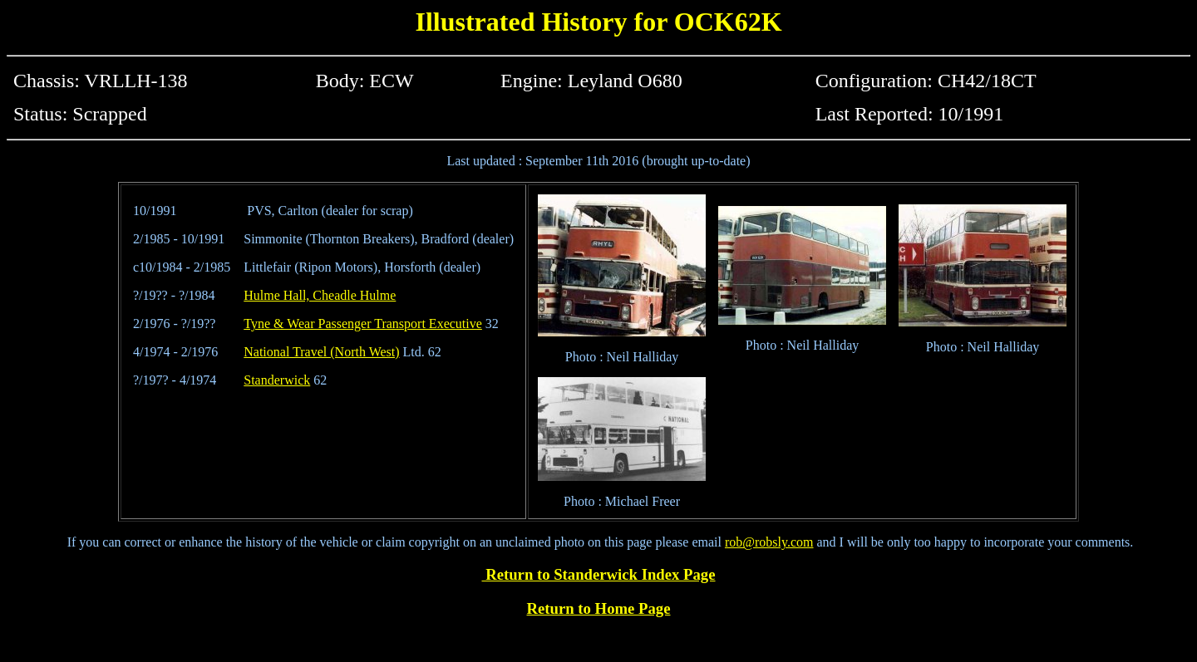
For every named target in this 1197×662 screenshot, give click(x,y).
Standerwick (277, 380)
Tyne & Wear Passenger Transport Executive (363, 323)
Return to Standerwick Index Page (598, 574)
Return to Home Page (599, 608)
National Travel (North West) (321, 352)
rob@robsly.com (769, 542)
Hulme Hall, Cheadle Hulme (320, 295)
